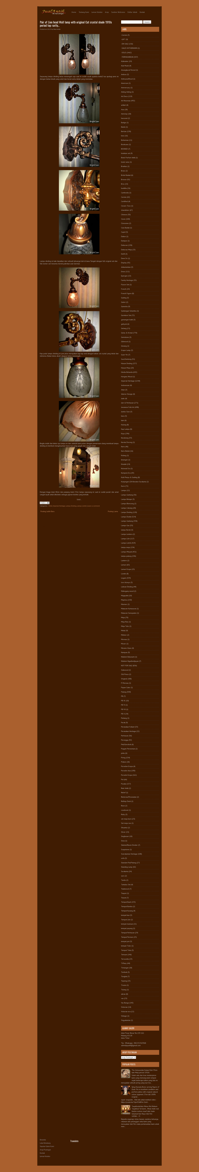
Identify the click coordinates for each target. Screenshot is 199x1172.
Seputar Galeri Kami (47, 1146)
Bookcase (124, 144)
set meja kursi (126, 819)
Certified (124, 201)
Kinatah (124, 464)
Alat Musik (125, 66)
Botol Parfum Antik (128, 157)
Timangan (125, 968)
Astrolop (124, 114)
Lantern (124, 560)
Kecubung (124, 438)
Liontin (123, 574)
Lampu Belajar (126, 499)
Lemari (123, 565)
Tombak (124, 972)
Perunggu (124, 740)
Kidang (123, 455)
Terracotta (125, 959)
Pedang (124, 718)
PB (122, 696)
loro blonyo (125, 582)
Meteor (124, 635)
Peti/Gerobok (126, 744)
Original (124, 679)
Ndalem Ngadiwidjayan (130, 661)
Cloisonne (125, 223)
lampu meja (125, 547)
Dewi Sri (124, 258)
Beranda (43, 1140)
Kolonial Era (125, 468)
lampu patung (126, 556)
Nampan (124, 652)
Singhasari (125, 836)
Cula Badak (125, 228)
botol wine (125, 162)
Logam (123, 578)
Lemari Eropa (126, 569)
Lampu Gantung (127, 495)
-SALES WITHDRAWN (129, 48)
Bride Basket (126, 175)
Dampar (124, 241)
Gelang (124, 328)
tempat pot (125, 941)
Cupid (123, 232)
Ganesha (124, 306)
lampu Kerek (126, 530)
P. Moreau (124, 683)
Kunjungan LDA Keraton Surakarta (133, 481)
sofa (122, 858)
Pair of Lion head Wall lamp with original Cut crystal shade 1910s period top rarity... (76, 24)
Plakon (123, 762)
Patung (123, 692)
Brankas (124, 166)
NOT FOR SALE (126, 665)
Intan (123, 390)
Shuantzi (124, 827)
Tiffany (124, 963)
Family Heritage (127, 280)
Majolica (124, 600)
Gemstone (125, 337)
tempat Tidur (126, 946)
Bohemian (125, 140)
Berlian (123, 131)
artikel (123, 105)
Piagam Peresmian (128, 749)
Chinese (124, 214)
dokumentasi (126, 267)
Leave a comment (93, 506)
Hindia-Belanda (127, 372)
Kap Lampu (125, 429)
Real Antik (124, 788)
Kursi (123, 486)
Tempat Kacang (127, 911)
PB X (123, 714)
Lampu (123, 490)
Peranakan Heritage (128, 731)
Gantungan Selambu (128, 311)
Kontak (142, 12)
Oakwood (124, 670)
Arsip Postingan (45, 1150)
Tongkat (124, 976)
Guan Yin (124, 355)
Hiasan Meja (125, 368)
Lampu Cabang (126, 508)
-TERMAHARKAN (127, 57)
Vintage (124, 1016)
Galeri (123, 302)
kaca (122, 416)
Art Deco (124, 96)
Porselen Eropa (127, 766)
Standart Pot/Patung (128, 863)
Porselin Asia (126, 770)
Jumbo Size (125, 411)
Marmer (124, 604)
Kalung (123, 425)
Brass (123, 171)
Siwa (123, 841)
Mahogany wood (127, 591)
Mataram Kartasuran (128, 608)
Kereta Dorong (126, 442)
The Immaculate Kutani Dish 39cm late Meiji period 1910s (144, 1071)
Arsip (107, 12)
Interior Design (126, 394)
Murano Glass (126, 648)
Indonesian (125, 385)
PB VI (123, 705)
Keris (123, 446)
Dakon (123, 236)
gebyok (124, 324)
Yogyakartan (125, 1020)
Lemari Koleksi (97, 12)
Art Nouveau (125, 100)
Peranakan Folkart (128, 727)
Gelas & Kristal (127, 333)
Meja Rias (124, 622)
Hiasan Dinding (126, 363)
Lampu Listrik (81, 506)
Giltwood (124, 341)
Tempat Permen (127, 937)
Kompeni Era (126, 473)
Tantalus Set (125, 884)
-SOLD (50, 506)
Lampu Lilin (125, 538)
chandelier (125, 210)
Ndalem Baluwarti (128, 657)
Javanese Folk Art (127, 407)
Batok (123, 127)
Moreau (124, 639)
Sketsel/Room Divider (129, 845)
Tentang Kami (84, 12)
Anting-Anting (126, 92)
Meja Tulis (125, 626)
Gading (123, 298)
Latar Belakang (45, 1143)
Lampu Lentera (126, 534)
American (124, 83)
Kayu (123, 433)
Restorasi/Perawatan (128, 797)
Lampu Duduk (126, 517)
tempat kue (125, 915)
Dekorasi (124, 245)
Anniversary (125, 87)
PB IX (123, 700)
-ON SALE (124, 44)
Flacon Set (125, 284)
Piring (123, 757)
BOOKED (124, 149)
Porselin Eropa (126, 775)
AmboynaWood (127, 79)
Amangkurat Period (128, 70)
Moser (123, 644)
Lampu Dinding (71, 506)
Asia (122, 109)
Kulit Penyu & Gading (129, 477)
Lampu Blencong (127, 503)
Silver (123, 832)
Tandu (123, 880)
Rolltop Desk (126, 801)
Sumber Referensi (118, 12)
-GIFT (123, 39)
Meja (123, 617)
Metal (123, 630)
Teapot (123, 893)
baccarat (124, 118)
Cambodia (125, 193)
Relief (123, 792)
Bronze (124, 179)
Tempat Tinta (126, 950)
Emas (123, 271)
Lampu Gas (125, 525)
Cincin (123, 219)
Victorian (124, 1007)
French (123, 289)
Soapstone (125, 849)
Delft (123, 254)
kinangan (124, 460)
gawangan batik (127, 319)
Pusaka (123, 784)
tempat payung (126, 928)
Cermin (123, 197)
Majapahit (124, 595)
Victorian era (126, 1011)
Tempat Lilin (125, 919)
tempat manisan (127, 924)
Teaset (123, 898)
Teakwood (125, 889)
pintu (123, 753)
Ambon (123, 74)
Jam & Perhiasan (127, 403)
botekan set (125, 153)
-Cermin (124, 35)
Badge (123, 122)
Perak (123, 722)
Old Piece (125, 674)
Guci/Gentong (126, 359)
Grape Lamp (125, 350)
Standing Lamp (126, 867)
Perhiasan (124, 736)
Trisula (123, 985)
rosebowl (124, 810)
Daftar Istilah (132, 12)
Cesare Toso (126, 206)
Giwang (124, 346)
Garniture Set (126, 315)
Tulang (123, 989)
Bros (123, 184)
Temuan (124, 954)
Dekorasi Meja (126, 249)
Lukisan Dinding (127, 587)
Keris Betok (125, 451)
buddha (124, 188)
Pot (122, 779)
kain (122, 420)
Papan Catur (125, 687)
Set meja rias (126, 823)
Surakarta (124, 871)
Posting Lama (113, 511)
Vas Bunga (125, 1003)
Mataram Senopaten (128, 613)
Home (74, 12)
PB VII (123, 709)
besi (122, 136)
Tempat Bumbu (126, 906)
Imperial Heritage (59, 506)
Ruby (123, 814)
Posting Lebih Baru (47, 511)
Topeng (124, 981)
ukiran (123, 994)
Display (124, 263)
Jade (123, 398)
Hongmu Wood (126, 376)
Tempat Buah (126, 902)
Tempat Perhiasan (128, 932)
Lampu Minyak (126, 552)
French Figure (126, 293)
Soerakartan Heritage (129, 854)
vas (122, 998)
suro (122, 876)
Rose (123, 806)
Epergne (124, 276)
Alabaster (124, 61)
